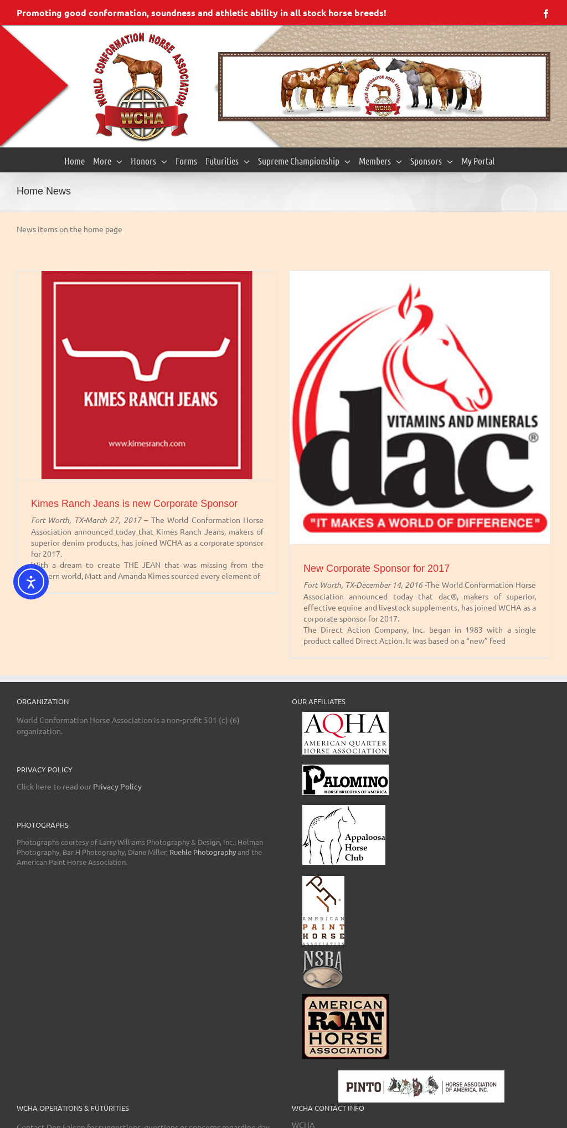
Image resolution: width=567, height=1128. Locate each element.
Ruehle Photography (202, 852)
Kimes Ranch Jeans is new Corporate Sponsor (134, 503)
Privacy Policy (117, 786)
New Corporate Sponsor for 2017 (376, 568)
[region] (384, 86)
